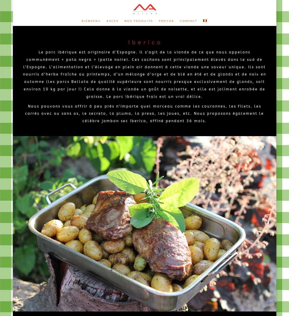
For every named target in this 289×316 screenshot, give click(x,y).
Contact (188, 21)
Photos (166, 21)
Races (113, 21)
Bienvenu (91, 21)
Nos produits (138, 21)
